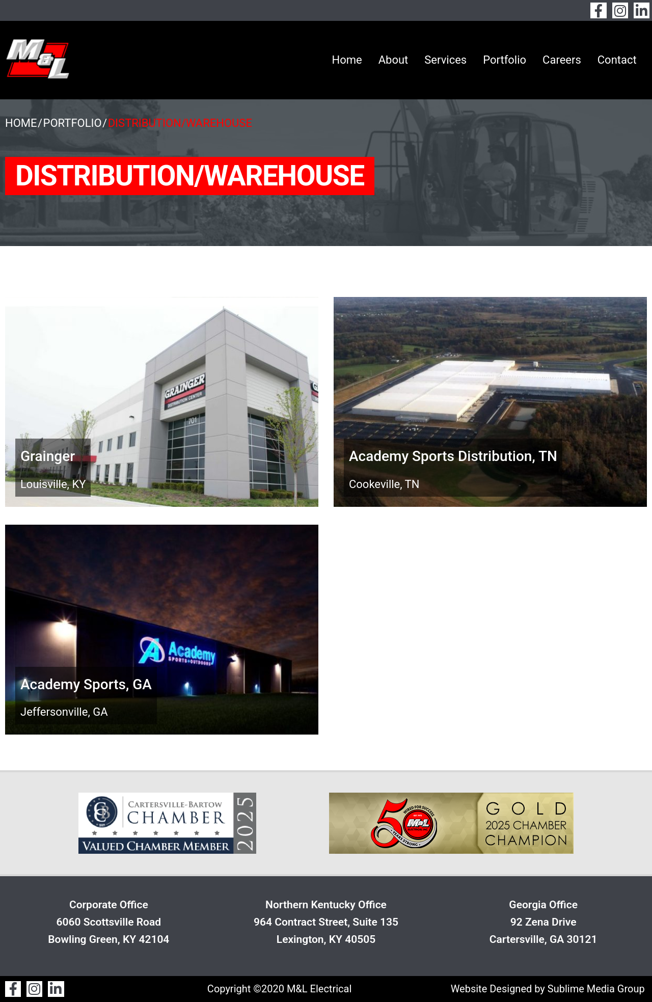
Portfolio (504, 59)
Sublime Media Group (596, 989)
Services (445, 59)
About (393, 59)
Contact (617, 59)
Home (347, 59)
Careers (561, 59)
